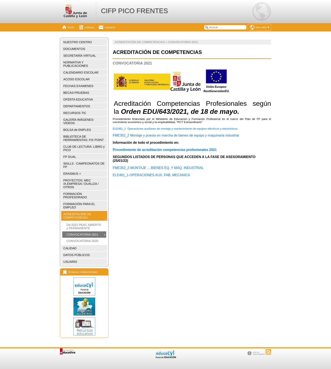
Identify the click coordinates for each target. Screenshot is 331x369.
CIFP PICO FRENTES (134, 11)
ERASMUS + (72, 173)
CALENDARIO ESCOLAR (80, 72)
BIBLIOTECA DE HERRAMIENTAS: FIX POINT (83, 138)
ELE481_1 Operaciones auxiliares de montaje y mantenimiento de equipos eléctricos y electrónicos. (176, 128)
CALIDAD (69, 248)
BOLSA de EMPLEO (77, 129)
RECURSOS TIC (74, 113)
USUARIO (70, 261)
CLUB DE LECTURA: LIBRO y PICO (84, 148)
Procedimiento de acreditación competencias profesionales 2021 (165, 150)
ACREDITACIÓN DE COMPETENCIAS (77, 215)
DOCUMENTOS (74, 49)
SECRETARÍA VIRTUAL (79, 55)
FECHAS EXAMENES (78, 86)
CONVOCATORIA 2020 (82, 241)
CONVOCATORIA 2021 (82, 234)
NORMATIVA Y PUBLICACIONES (75, 64)
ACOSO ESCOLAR (76, 79)
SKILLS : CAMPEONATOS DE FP (83, 165)
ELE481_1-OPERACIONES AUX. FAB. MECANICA (151, 175)
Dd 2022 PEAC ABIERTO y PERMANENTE (83, 226)
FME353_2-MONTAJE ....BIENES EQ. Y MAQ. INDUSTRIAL (158, 168)
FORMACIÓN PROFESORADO (75, 195)
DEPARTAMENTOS (76, 106)
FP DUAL (69, 156)
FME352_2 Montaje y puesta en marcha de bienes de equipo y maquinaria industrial (176, 135)
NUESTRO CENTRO (77, 42)
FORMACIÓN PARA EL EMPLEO (79, 205)
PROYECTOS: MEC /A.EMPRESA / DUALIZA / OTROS (81, 184)
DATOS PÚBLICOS (76, 255)
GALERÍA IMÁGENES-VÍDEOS (78, 121)
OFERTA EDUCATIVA (78, 99)
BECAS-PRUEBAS (76, 92)
